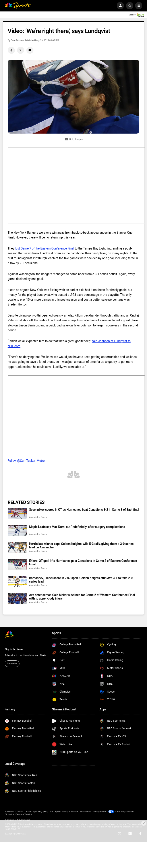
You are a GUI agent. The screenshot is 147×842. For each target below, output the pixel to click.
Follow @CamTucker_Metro (26, 460)
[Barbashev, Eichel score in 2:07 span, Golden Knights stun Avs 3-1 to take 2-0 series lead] (17, 581)
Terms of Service (24, 814)
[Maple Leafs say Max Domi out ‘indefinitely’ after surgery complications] (17, 530)
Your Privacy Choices (125, 811)
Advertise (9, 811)
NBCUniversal (23, 819)
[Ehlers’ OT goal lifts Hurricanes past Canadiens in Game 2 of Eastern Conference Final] (17, 564)
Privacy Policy (99, 811)
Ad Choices (85, 811)
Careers (19, 811)
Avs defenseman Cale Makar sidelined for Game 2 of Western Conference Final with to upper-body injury (82, 596)
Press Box (73, 811)
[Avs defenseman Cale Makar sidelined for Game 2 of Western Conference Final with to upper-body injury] (17, 598)
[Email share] (29, 50)
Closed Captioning (33, 811)
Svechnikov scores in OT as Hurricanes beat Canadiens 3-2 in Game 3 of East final (84, 509)
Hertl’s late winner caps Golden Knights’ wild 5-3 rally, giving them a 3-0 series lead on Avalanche (81, 545)
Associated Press (38, 517)
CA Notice (9, 814)
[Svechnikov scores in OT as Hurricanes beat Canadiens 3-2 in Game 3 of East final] (17, 513)
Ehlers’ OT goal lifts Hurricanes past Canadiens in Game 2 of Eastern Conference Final (83, 562)
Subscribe (12, 663)
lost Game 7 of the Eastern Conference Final (44, 248)
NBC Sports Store (58, 811)
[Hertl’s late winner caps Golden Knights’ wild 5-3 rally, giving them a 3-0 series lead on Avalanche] (17, 547)
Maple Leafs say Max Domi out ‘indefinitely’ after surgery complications (77, 527)
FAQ (46, 811)
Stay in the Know (14, 649)
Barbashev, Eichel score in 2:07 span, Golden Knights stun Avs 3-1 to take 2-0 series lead (81, 579)
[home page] (18, 5)
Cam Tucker (17, 40)
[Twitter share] (20, 50)
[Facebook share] (11, 50)
